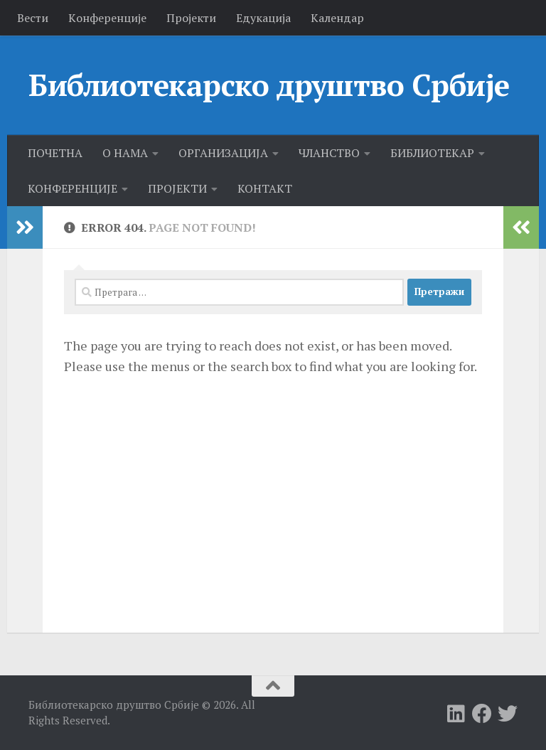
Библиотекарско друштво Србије (269, 85)
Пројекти (191, 18)
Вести (32, 18)
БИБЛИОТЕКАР (432, 153)
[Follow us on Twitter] (508, 714)
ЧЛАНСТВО (329, 153)
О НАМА (125, 153)
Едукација (263, 18)
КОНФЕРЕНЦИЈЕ (72, 188)
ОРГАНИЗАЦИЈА (223, 153)
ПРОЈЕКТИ (177, 188)
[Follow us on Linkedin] (456, 714)
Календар (337, 18)
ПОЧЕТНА (55, 153)
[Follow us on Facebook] (482, 714)
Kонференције (107, 18)
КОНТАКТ (264, 188)
